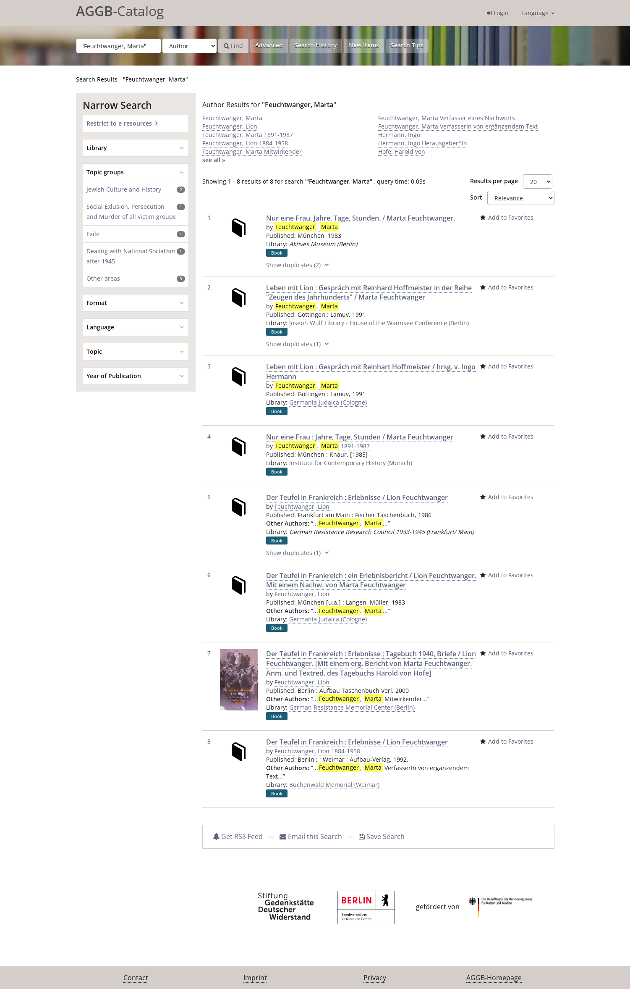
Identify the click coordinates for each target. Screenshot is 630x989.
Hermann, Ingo (399, 135)
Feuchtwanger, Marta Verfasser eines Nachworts (446, 118)
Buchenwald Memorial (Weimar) (334, 785)
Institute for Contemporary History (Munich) (350, 463)
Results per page (494, 181)
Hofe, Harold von (401, 151)
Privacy (374, 977)
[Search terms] (118, 46)
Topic (94, 351)
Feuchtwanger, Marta (232, 118)
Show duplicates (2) (299, 265)
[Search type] (189, 46)
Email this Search (312, 836)
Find (233, 46)
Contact (135, 977)
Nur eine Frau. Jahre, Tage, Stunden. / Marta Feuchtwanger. (360, 218)
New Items (364, 45)
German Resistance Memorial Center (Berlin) (352, 707)
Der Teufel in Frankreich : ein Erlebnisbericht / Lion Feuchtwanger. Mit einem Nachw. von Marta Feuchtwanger (371, 580)
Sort (476, 197)
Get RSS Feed (238, 836)
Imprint (255, 977)
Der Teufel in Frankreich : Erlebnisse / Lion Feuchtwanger (357, 497)
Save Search (382, 836)
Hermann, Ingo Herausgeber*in (422, 143)
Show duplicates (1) (299, 344)
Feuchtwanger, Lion (229, 126)
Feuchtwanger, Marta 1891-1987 (247, 135)
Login (498, 13)
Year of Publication (113, 376)
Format (96, 303)
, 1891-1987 (322, 446)
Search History (316, 45)
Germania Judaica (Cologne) (328, 402)
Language (537, 13)
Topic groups (105, 172)
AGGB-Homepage (494, 977)
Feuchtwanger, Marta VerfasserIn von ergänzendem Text (458, 126)
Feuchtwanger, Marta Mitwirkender (252, 151)
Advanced (269, 45)
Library (96, 148)
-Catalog (120, 11)
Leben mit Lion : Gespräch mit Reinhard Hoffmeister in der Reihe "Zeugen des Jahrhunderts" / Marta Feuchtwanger (369, 292)
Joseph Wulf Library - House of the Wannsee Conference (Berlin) (379, 323)
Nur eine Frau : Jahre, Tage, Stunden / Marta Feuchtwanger (359, 437)
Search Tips (407, 45)
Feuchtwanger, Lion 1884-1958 (245, 143)
